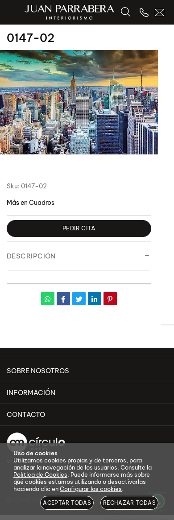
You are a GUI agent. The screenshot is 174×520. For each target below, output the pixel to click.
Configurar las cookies (91, 488)
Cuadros (41, 203)
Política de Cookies (40, 474)
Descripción (31, 256)
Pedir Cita (78, 228)
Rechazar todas (129, 502)
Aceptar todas (67, 502)
